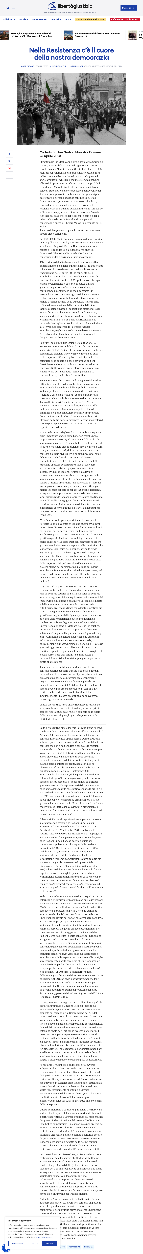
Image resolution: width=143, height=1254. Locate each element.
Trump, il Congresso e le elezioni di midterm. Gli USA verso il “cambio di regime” (33, 36)
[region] (32, 1233)
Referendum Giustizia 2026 (124, 19)
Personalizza (17, 1243)
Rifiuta (35, 1243)
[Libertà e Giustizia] (70, 6)
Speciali (55, 19)
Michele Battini (59, 66)
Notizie (22, 19)
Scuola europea (39, 19)
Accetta (49, 1243)
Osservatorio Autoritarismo (90, 19)
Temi (67, 19)
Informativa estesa (44, 1237)
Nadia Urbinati (76, 66)
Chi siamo (8, 19)
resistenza (88, 1247)
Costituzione (27, 66)
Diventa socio (129, 8)
